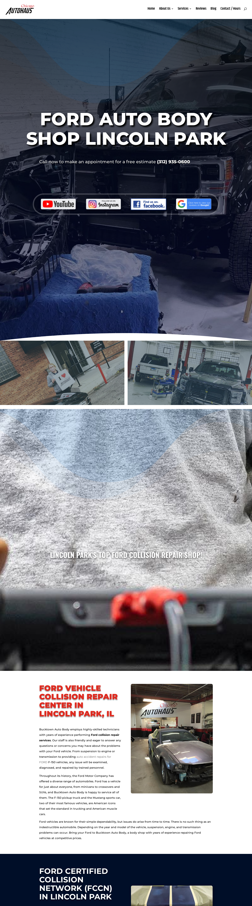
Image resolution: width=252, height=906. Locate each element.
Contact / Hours (230, 11)
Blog (213, 11)
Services (183, 11)
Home (151, 11)
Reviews (201, 11)
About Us (164, 11)
